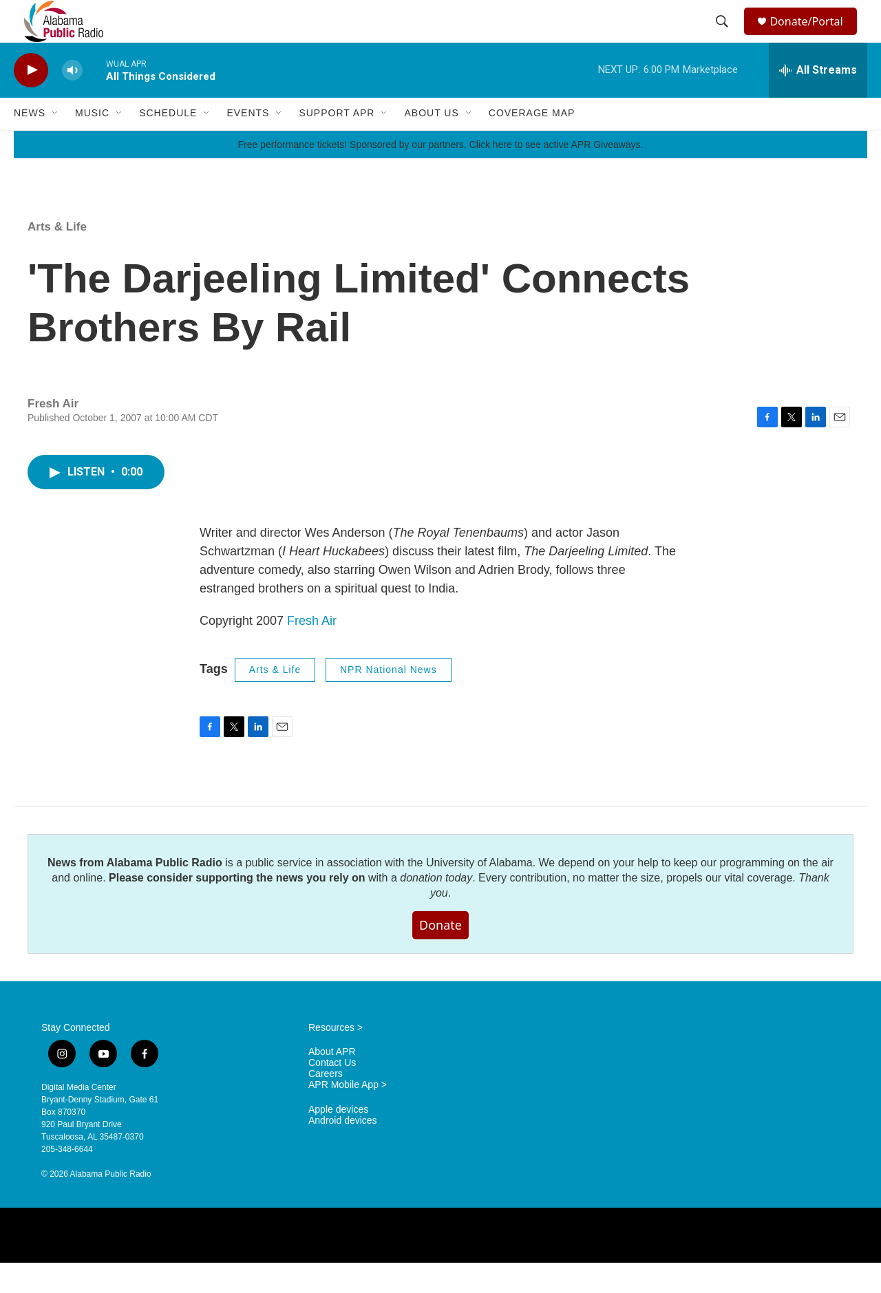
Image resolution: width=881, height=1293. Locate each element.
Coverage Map (532, 143)
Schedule (168, 143)
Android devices (342, 1151)
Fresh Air (312, 651)
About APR (332, 1082)
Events (247, 143)
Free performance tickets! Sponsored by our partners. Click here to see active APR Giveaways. (440, 174)
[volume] (72, 100)
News (29, 143)
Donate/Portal (812, 36)
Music (92, 143)
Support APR (336, 143)
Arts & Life (57, 256)
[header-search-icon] (724, 36)
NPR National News (388, 699)
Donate (440, 954)
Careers (325, 1104)
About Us (431, 143)
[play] (31, 100)
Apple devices (338, 1140)
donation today (436, 907)
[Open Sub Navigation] (55, 143)
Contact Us (332, 1093)
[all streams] (818, 99)
